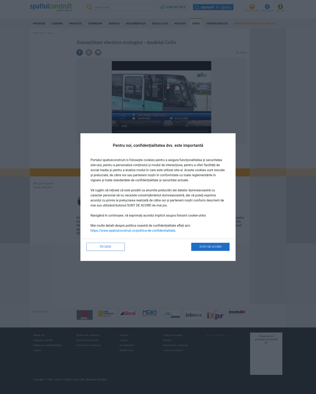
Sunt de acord (210, 246)
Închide (105, 246)
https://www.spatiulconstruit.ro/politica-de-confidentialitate (132, 230)
